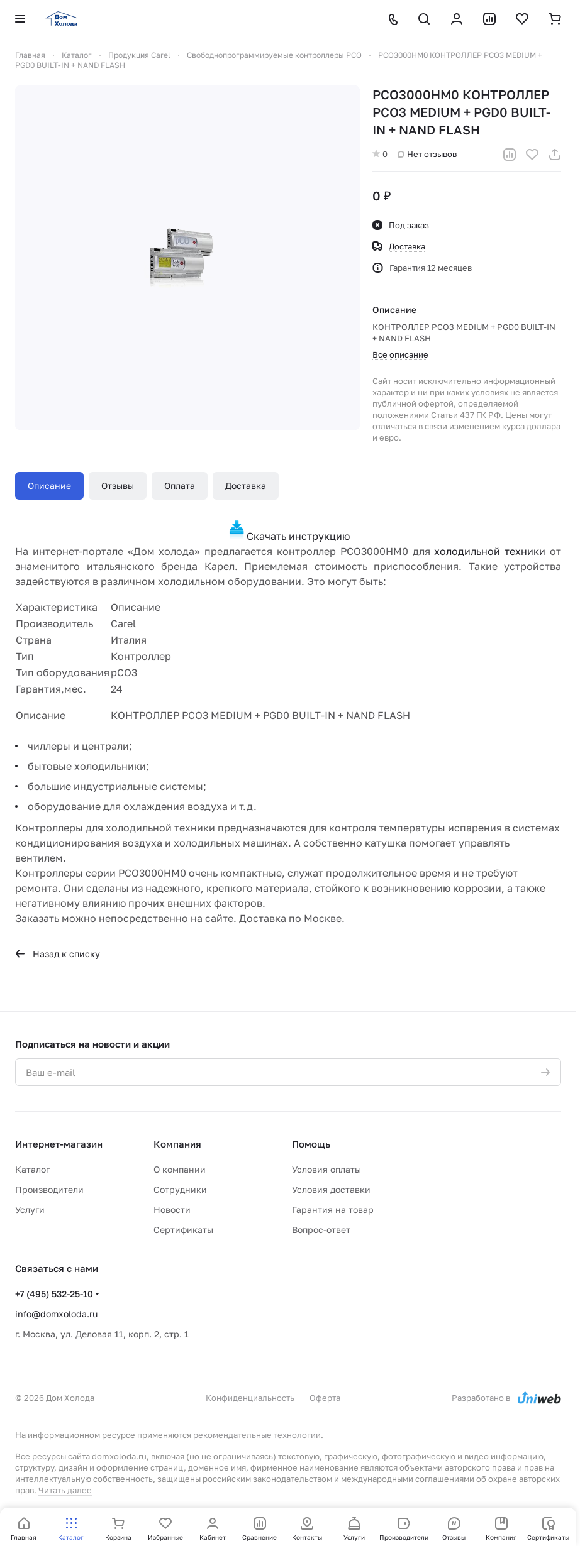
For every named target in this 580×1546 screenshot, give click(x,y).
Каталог (32, 1169)
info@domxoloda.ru (56, 1313)
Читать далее (65, 1490)
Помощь (311, 1143)
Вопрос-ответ (321, 1229)
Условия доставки (331, 1189)
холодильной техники (489, 551)
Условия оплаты (326, 1169)
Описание (49, 485)
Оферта (325, 1398)
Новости (172, 1209)
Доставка (245, 485)
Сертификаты (183, 1229)
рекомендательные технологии (257, 1435)
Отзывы (117, 485)
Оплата (179, 485)
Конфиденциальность (250, 1398)
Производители (49, 1189)
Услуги (30, 1209)
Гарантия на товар (333, 1209)
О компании (179, 1169)
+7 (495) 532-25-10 (54, 1293)
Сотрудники (180, 1189)
